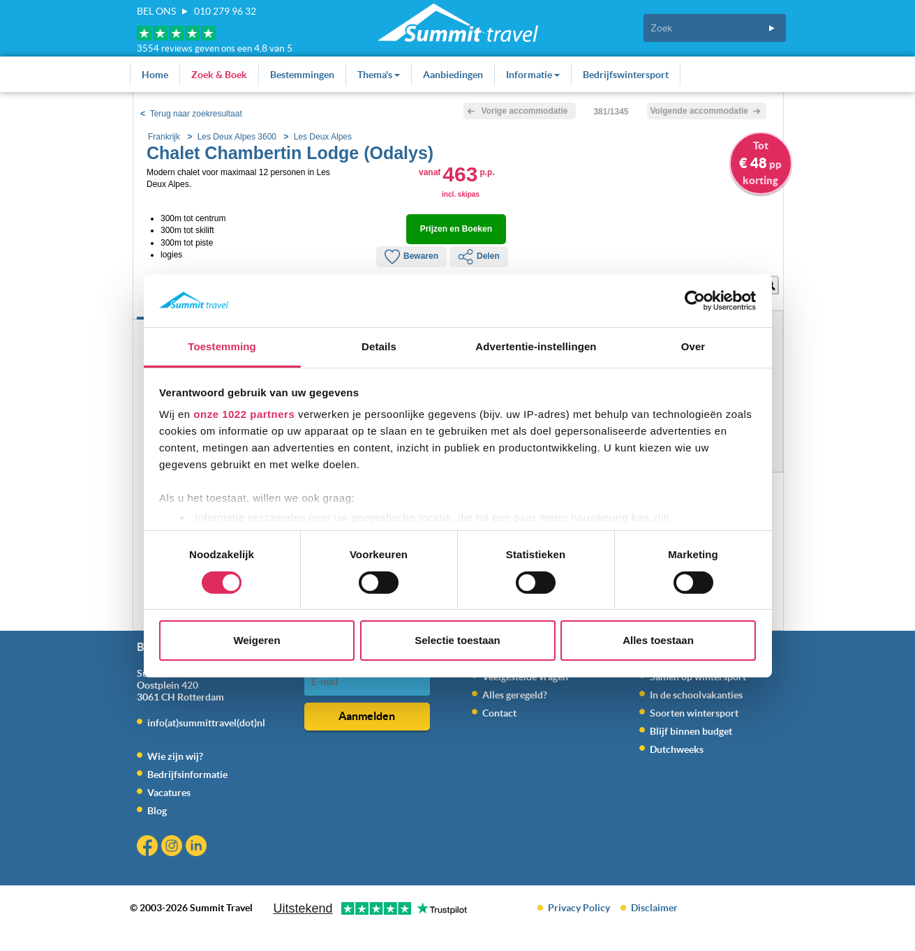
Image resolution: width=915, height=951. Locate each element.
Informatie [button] (533, 74)
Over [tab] (693, 346)
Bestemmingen (302, 74)
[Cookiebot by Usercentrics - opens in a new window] (695, 300)
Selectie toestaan (457, 640)
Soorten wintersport (694, 713)
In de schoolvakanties (696, 695)
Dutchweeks (677, 749)
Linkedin (198, 847)
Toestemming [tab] (222, 346)
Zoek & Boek (219, 74)
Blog (157, 810)
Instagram (173, 847)
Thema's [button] (378, 74)
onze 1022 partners (244, 414)
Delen (479, 256)
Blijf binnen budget (691, 731)
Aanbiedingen (453, 74)
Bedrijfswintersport (626, 74)
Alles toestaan (658, 640)
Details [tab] (379, 346)
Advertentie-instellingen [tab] (535, 346)
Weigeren (256, 640)
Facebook (149, 847)
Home (155, 74)
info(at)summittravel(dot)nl (206, 722)
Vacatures (169, 792)
